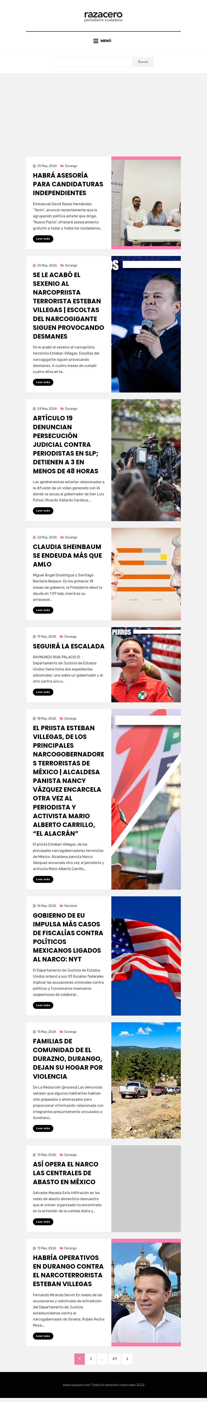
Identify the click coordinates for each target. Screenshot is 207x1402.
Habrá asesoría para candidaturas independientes (68, 186)
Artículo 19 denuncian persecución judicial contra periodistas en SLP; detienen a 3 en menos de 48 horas (65, 447)
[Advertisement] (103, 113)
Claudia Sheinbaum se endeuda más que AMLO (67, 558)
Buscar (143, 64)
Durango (71, 168)
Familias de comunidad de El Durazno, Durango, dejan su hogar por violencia (68, 1062)
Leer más (43, 240)
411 (117, 1362)
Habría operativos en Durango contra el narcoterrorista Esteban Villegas (68, 1274)
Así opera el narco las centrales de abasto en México (65, 1176)
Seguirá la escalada (69, 648)
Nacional (71, 909)
